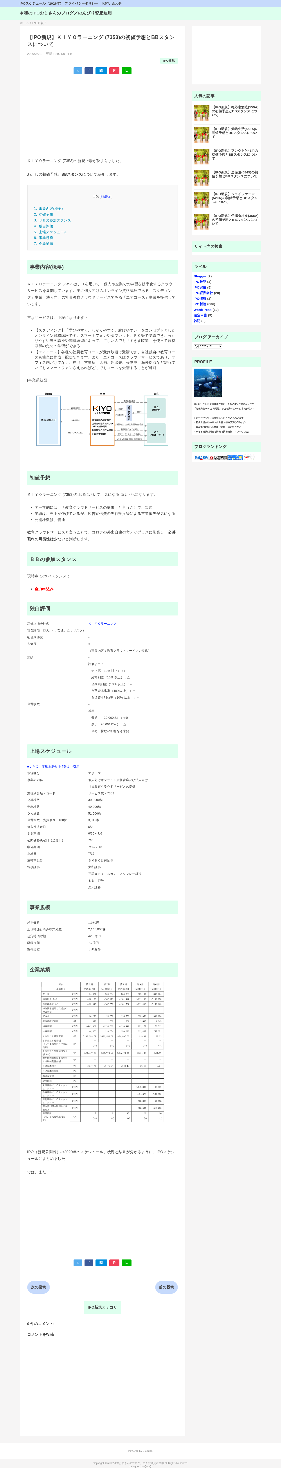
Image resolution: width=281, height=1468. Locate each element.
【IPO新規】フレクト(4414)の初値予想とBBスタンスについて (235, 154)
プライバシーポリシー (81, 3)
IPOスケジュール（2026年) (40, 3)
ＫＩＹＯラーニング (102, 623)
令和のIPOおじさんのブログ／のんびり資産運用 (66, 13)
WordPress (203, 310)
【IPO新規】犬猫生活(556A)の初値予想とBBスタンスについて (235, 133)
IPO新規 (169, 60)
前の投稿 (166, 1287)
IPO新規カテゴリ (102, 1307)
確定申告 (200, 315)
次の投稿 (38, 1287)
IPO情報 (200, 298)
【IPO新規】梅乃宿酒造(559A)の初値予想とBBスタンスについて (235, 111)
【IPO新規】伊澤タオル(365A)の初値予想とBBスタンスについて (235, 219)
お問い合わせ (112, 3)
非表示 (106, 196)
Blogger (200, 276)
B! (101, 70)
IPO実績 (200, 287)
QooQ (147, 1466)
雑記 (197, 321)
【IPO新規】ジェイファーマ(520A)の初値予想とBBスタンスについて (235, 198)
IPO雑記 (200, 282)
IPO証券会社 (203, 293)
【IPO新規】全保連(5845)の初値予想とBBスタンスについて (235, 174)
